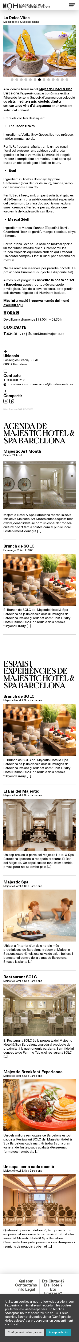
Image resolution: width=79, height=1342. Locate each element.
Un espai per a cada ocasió (28, 1166)
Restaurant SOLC (20, 976)
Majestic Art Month (22, 451)
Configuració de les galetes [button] (25, 1332)
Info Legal (26, 1289)
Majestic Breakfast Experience (33, 1071)
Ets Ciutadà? (53, 1281)
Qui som (26, 1281)
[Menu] (72, 5)
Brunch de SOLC (19, 546)
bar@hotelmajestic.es (48, 333)
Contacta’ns (26, 1285)
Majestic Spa (15, 881)
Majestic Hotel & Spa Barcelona (21, 22)
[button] (12, 79)
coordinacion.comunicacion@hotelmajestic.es (40, 384)
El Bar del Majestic (21, 791)
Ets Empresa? (53, 1291)
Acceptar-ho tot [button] (58, 1332)
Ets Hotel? (53, 1285)
